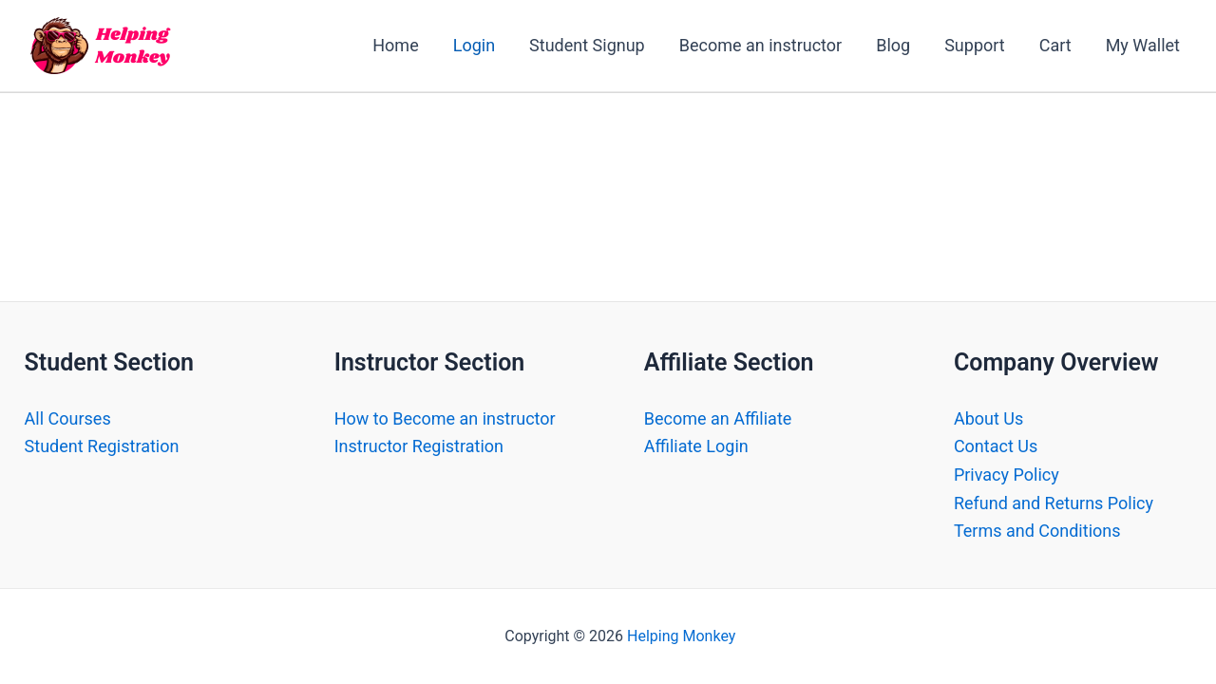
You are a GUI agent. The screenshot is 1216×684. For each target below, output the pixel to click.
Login (474, 45)
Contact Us (995, 446)
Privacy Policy (1006, 474)
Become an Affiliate (718, 418)
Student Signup (587, 45)
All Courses (68, 418)
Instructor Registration (419, 446)
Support (974, 45)
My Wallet (1143, 45)
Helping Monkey (681, 636)
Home (395, 45)
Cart (1055, 45)
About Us (988, 418)
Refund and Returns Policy (1053, 503)
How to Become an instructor (445, 418)
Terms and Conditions (1037, 531)
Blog (893, 45)
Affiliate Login (696, 446)
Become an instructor (760, 45)
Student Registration (102, 446)
